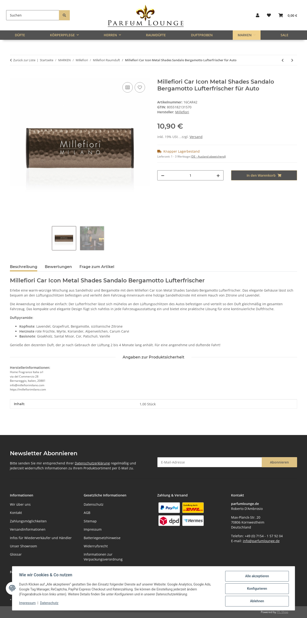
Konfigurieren (256, 589)
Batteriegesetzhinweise (102, 538)
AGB (87, 512)
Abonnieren (279, 462)
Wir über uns (20, 504)
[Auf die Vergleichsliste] (127, 87)
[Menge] (190, 175)
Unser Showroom (23, 546)
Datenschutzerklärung (92, 463)
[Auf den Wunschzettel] (140, 87)
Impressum (28, 603)
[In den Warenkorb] (13, 75)
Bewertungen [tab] (58, 266)
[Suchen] (32, 15)
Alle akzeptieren (256, 577)
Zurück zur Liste (24, 60)
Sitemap (90, 521)
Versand (196, 136)
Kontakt (16, 512)
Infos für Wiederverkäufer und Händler (41, 538)
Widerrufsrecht (96, 546)
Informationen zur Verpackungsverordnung (103, 556)
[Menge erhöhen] (218, 175)
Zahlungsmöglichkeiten (28, 521)
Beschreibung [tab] (23, 266)
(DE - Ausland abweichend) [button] (208, 156)
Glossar (16, 554)
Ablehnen (256, 601)
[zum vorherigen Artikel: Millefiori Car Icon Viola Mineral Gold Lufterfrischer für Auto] (282, 60)
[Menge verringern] (163, 175)
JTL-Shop (282, 612)
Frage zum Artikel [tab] (96, 266)
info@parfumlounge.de (261, 541)
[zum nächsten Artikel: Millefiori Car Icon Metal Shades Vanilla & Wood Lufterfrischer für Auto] (292, 60)
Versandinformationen (28, 529)
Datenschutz (50, 603)
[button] (257, 15)
